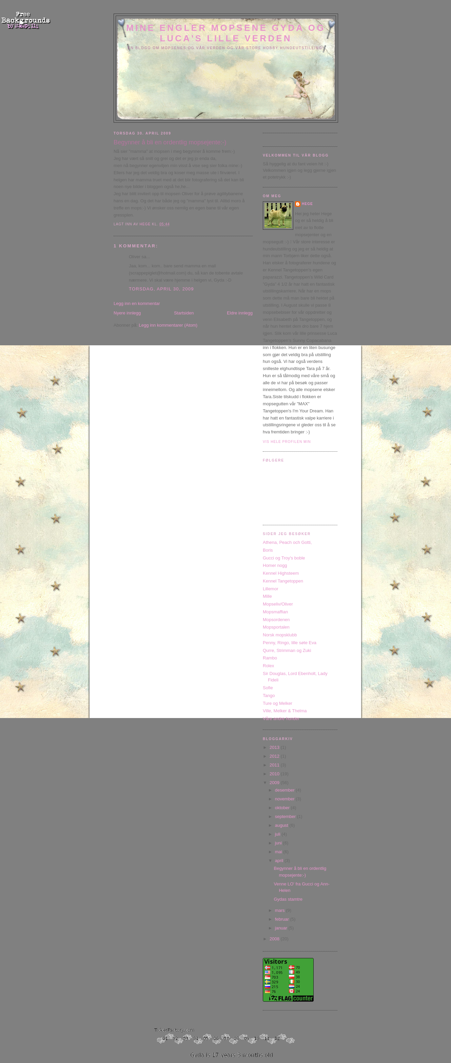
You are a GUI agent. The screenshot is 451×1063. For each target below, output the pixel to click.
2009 (275, 782)
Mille (267, 596)
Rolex (268, 665)
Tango (269, 695)
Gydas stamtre (288, 899)
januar (282, 928)
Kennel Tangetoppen (283, 581)
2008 (275, 938)
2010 (275, 773)
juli (278, 834)
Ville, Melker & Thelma (285, 710)
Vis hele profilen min (287, 442)
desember (285, 790)
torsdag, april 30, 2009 (161, 288)
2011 (275, 765)
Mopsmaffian (275, 611)
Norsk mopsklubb (280, 634)
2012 (275, 756)
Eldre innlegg (240, 312)
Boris (268, 550)
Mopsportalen (276, 627)
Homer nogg (275, 565)
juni (279, 842)
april (280, 860)
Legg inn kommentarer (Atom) (168, 325)
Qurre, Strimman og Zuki (287, 650)
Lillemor (270, 588)
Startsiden (184, 312)
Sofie (268, 687)
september (286, 816)
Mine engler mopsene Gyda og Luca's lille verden (225, 33)
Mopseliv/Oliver (278, 604)
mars (280, 910)
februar (282, 919)
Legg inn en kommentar (137, 303)
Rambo (270, 657)
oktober (283, 807)
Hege (307, 204)
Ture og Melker (277, 703)
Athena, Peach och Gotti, (287, 542)
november (285, 798)
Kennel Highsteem (281, 573)
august (282, 825)
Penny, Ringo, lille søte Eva (289, 642)
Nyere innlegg (127, 312)
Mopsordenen (276, 619)
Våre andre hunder (281, 718)
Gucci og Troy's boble (284, 557)
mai (279, 851)
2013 (275, 747)
